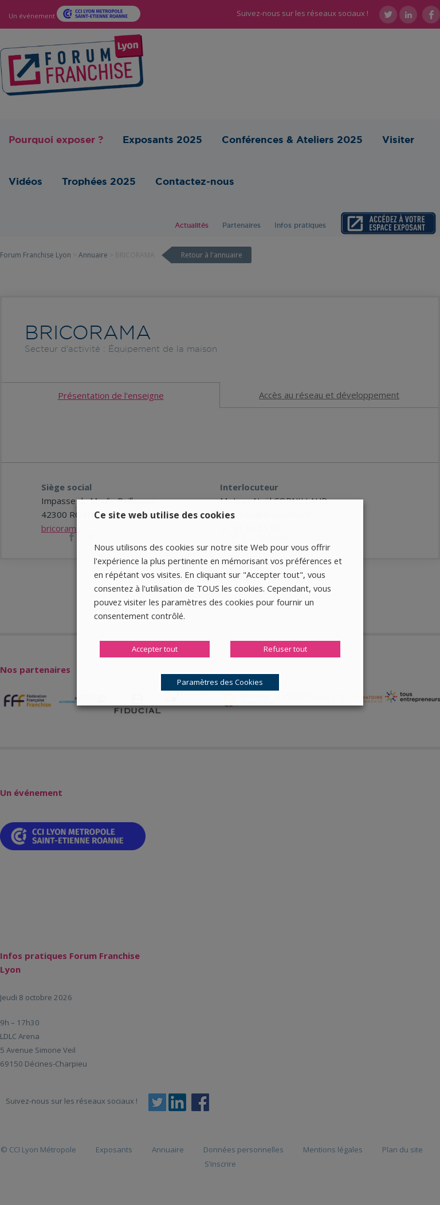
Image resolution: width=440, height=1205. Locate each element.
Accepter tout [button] (155, 649)
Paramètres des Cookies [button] (220, 682)
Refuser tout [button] (285, 649)
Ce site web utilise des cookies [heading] (164, 515)
